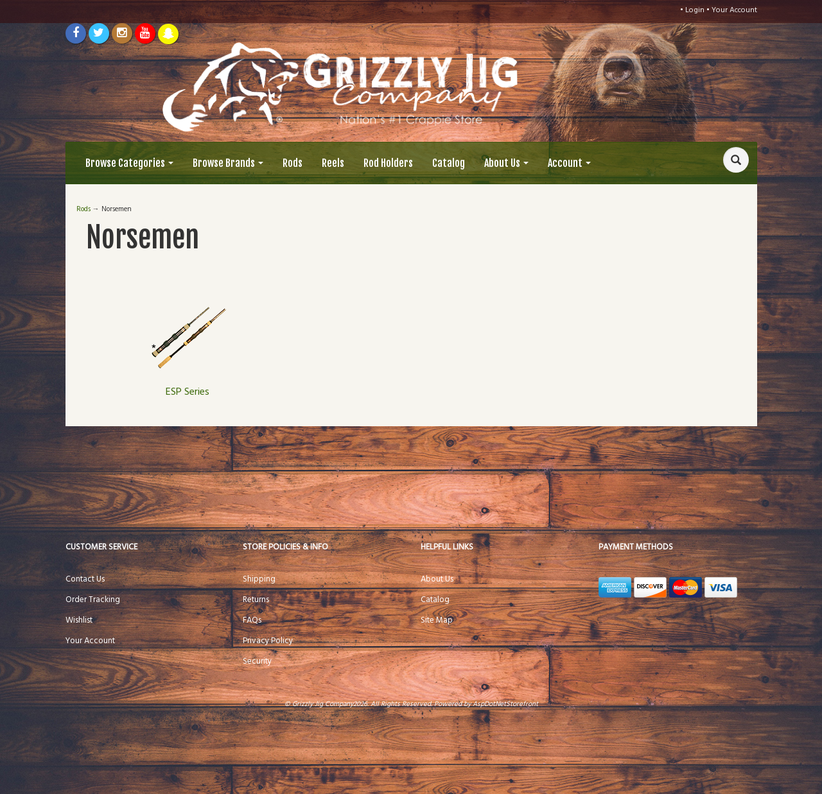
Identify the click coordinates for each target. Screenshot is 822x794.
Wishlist (79, 620)
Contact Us (85, 579)
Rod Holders (388, 163)
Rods (292, 163)
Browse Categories (129, 163)
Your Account (734, 10)
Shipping (259, 579)
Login (694, 10)
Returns (256, 600)
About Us (506, 163)
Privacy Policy (268, 641)
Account (569, 163)
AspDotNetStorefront (505, 704)
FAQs (252, 620)
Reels (333, 163)
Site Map (437, 620)
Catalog (448, 163)
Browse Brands (228, 163)
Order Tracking (93, 600)
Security (257, 661)
